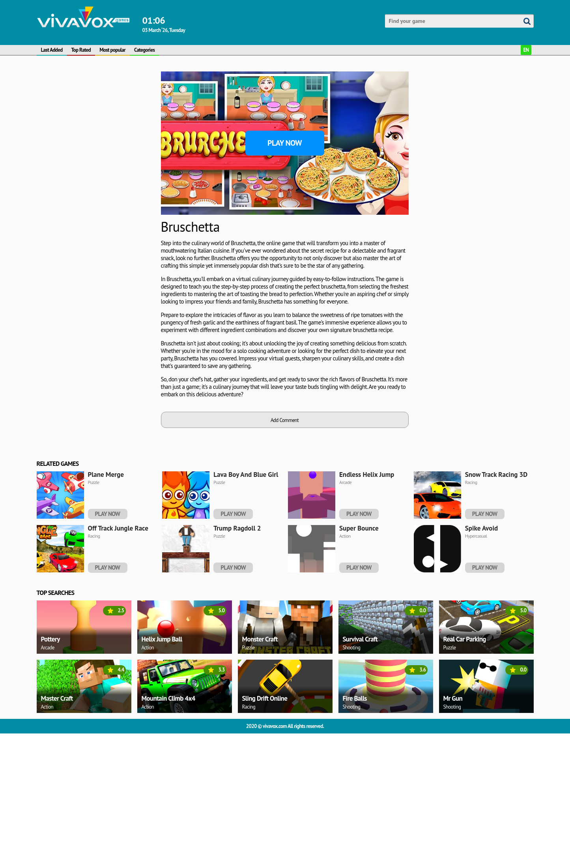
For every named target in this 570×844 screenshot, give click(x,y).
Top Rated (81, 50)
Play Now (284, 143)
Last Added (52, 50)
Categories (144, 50)
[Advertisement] (96, 189)
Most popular (112, 50)
